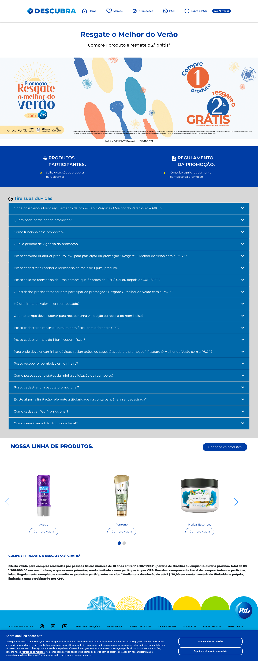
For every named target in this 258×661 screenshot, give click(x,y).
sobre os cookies (140, 626)
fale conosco (212, 626)
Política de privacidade (33, 652)
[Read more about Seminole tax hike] (43, 496)
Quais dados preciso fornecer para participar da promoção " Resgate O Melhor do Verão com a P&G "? (129, 292)
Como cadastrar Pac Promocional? (129, 411)
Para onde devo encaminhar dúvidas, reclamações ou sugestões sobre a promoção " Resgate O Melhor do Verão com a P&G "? (129, 352)
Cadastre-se (221, 11)
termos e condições (87, 626)
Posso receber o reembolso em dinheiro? (129, 363)
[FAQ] (169, 11)
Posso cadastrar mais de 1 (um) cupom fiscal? (129, 340)
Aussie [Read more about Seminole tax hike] (43, 524)
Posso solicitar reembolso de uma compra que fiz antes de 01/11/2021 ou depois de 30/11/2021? (129, 280)
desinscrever (167, 626)
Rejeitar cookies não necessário (210, 651)
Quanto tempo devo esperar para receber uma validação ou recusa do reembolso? (129, 316)
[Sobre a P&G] (196, 11)
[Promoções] (142, 11)
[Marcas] (114, 11)
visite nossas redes (21, 626)
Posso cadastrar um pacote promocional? (129, 387)
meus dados (235, 626)
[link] (42, 626)
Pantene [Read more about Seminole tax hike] (122, 524)
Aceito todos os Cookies (210, 641)
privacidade (114, 626)
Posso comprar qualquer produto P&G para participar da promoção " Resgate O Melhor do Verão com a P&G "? (129, 256)
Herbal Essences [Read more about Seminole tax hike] (199, 524)
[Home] (89, 11)
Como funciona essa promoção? (129, 232)
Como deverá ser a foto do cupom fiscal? (129, 423)
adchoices (189, 626)
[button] (119, 543)
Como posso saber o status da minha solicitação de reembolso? (129, 375)
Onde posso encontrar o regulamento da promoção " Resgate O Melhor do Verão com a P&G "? (129, 208)
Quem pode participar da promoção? (129, 220)
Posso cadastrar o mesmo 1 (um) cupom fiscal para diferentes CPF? (129, 328)
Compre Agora (44, 531)
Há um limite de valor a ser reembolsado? (129, 304)
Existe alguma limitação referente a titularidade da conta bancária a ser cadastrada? (129, 399)
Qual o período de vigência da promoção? (129, 244)
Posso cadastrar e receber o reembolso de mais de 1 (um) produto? (129, 268)
